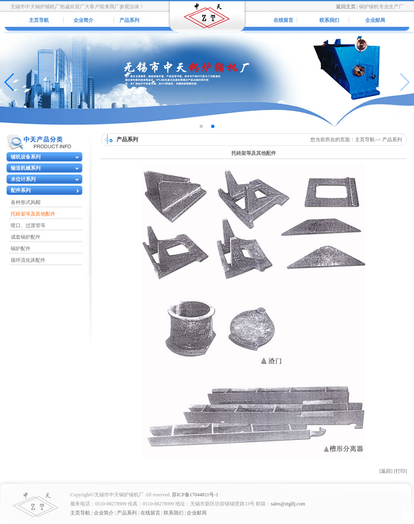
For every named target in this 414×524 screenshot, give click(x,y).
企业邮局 (375, 20)
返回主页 (346, 6)
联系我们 (329, 20)
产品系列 (129, 20)
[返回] (386, 471)
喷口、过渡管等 (28, 225)
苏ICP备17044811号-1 (195, 495)
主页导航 (39, 20)
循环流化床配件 (28, 260)
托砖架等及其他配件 (33, 214)
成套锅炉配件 (25, 237)
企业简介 (83, 20)
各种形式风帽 (25, 202)
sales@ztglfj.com (288, 504)
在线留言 (283, 20)
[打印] (400, 471)
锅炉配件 (21, 248)
